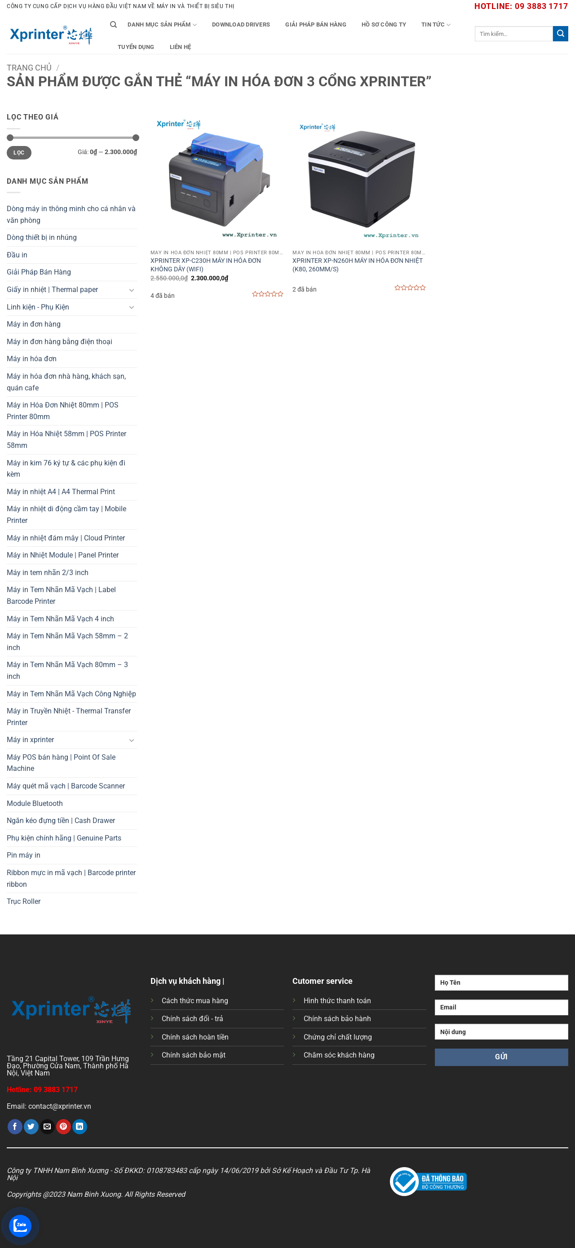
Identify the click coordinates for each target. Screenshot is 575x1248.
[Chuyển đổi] (131, 289)
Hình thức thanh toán (337, 1000)
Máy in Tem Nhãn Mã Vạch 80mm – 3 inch (67, 670)
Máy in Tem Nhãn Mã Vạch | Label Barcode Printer (61, 595)
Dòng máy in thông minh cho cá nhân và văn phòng (71, 214)
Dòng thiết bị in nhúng (42, 237)
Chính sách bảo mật (194, 1055)
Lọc (18, 153)
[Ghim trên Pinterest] (63, 1126)
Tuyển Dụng (136, 47)
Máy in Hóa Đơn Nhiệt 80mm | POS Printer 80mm (63, 411)
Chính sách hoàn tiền (195, 1037)
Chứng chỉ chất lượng (338, 1037)
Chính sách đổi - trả (192, 1018)
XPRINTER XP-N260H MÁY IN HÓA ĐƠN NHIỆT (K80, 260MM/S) (357, 265)
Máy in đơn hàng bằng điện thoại (59, 341)
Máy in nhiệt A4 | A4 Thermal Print (61, 491)
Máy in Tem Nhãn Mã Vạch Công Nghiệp (71, 694)
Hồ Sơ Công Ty (384, 24)
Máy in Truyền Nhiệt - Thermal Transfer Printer (69, 717)
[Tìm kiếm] (113, 24)
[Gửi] (560, 33)
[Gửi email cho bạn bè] (47, 1126)
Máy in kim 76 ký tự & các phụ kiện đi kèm (66, 469)
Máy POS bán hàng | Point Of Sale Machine (61, 763)
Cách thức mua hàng (195, 1000)
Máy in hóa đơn (32, 358)
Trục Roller (23, 901)
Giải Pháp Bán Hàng (315, 24)
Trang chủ (29, 67)
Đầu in (17, 255)
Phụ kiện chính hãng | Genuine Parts (64, 838)
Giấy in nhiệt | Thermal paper (52, 289)
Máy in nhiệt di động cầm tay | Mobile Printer (66, 515)
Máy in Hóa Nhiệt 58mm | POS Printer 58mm (66, 439)
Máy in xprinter (30, 739)
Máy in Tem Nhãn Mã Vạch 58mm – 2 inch (67, 642)
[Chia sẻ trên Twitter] (31, 1126)
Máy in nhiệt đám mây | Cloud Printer (66, 538)
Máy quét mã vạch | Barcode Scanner (66, 786)
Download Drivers (241, 24)
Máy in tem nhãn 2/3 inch (47, 572)
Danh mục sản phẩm (162, 25)
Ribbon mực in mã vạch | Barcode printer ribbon (71, 878)
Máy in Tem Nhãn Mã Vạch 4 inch (60, 619)
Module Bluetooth (35, 803)
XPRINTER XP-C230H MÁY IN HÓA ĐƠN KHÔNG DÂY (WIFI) (205, 265)
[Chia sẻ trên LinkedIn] (79, 1126)
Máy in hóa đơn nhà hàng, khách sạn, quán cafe (66, 382)
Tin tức (436, 25)
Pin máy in (23, 855)
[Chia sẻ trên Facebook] (15, 1126)
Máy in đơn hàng (34, 324)
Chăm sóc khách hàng (339, 1055)
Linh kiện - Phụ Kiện (38, 307)
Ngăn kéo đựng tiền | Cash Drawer (61, 820)
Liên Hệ (180, 47)
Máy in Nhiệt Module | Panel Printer (63, 555)
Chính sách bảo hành (337, 1018)
